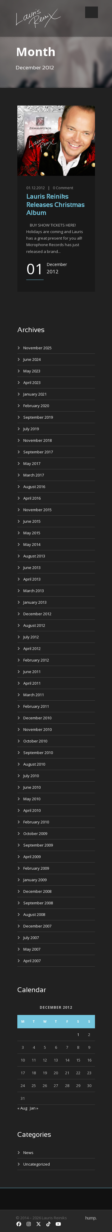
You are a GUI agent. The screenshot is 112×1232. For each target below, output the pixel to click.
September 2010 (38, 752)
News (28, 1152)
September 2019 (38, 417)
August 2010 (34, 764)
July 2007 (31, 937)
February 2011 (36, 706)
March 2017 (33, 475)
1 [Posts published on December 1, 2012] (78, 1034)
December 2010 (37, 718)
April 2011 (32, 683)
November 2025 (37, 347)
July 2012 (31, 637)
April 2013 (32, 579)
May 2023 (31, 371)
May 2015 (31, 532)
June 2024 (32, 359)
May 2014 (31, 544)
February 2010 (36, 822)
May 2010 (31, 798)
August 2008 (34, 914)
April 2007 (32, 960)
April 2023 (32, 382)
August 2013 (34, 556)
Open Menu (91, 12)
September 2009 (38, 845)
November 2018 (37, 440)
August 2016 (34, 486)
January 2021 (35, 394)
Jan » (34, 1108)
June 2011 (32, 671)
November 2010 (37, 729)
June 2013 (32, 567)
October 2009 (35, 833)
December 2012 (37, 613)
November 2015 (37, 509)
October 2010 (35, 741)
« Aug (22, 1108)
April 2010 (32, 810)
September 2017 (38, 452)
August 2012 (34, 625)
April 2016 (32, 498)
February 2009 (36, 868)
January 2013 (35, 602)
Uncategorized (36, 1164)
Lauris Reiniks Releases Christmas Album (55, 205)
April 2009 (32, 856)
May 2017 (31, 463)
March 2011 (33, 694)
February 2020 (36, 405)
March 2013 (33, 590)
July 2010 (31, 775)
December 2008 (37, 891)
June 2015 (32, 521)
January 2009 (35, 879)
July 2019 (31, 428)
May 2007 (31, 949)
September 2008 (38, 903)
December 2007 (37, 926)
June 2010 (32, 787)
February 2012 (36, 660)
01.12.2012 (35, 187)
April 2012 (32, 648)
